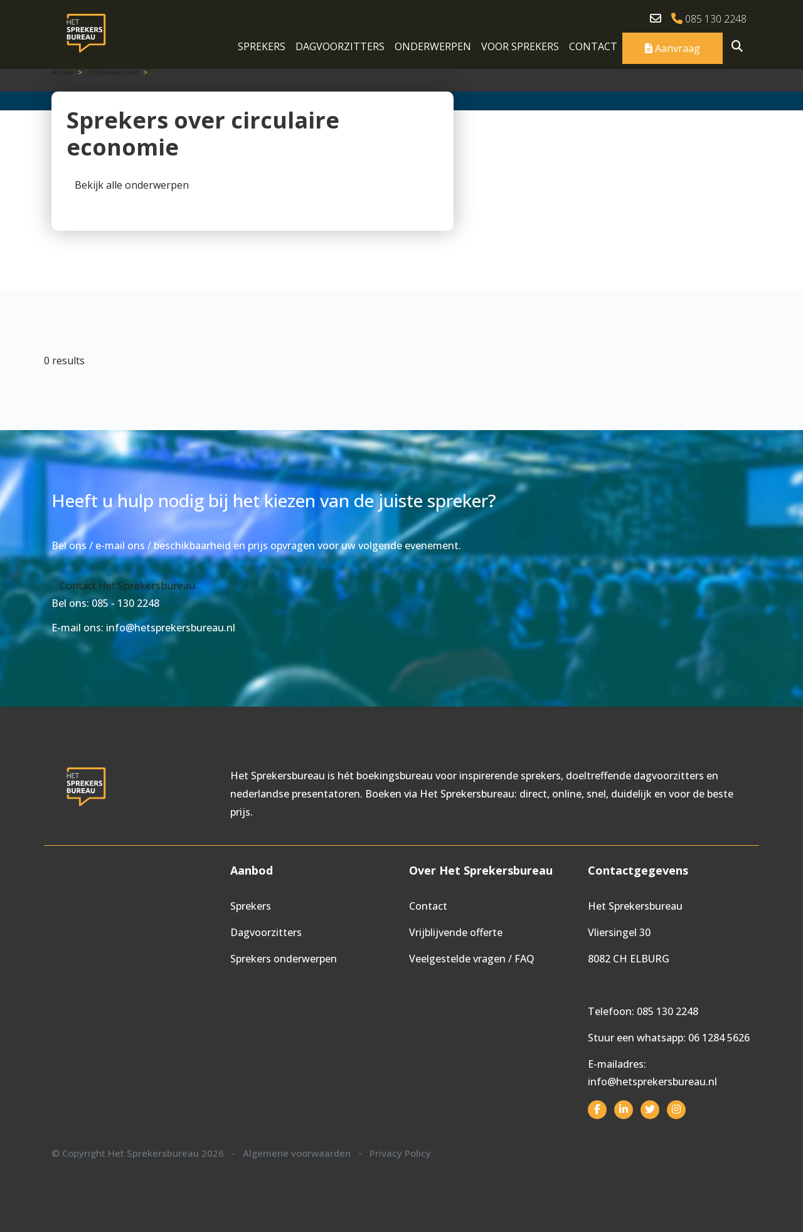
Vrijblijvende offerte (456, 932)
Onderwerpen (433, 46)
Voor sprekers (520, 46)
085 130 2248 (709, 19)
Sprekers (261, 46)
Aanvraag (672, 48)
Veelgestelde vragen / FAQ (471, 959)
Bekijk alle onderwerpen (132, 185)
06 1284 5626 (719, 1038)
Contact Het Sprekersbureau (127, 585)
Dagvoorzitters (340, 46)
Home (62, 72)
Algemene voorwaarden (297, 1153)
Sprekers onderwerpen (283, 959)
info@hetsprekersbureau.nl (652, 1081)
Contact (593, 46)
